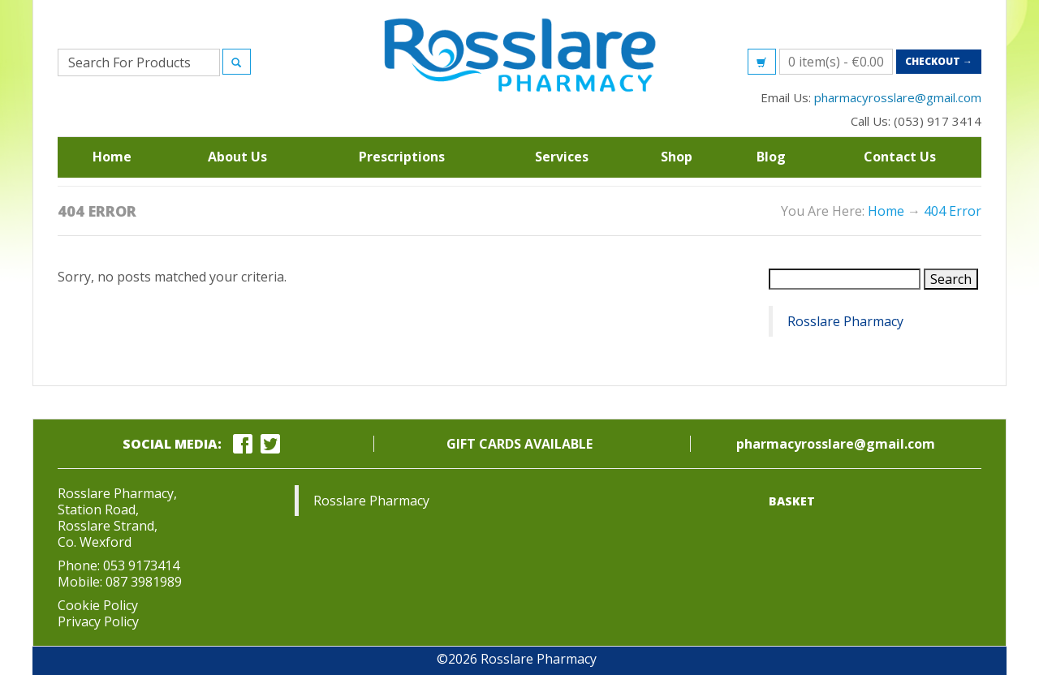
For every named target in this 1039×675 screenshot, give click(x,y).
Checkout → (938, 61)
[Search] (236, 62)
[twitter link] (273, 444)
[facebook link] (245, 444)
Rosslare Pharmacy (845, 321)
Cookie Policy (98, 605)
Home (886, 211)
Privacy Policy (98, 621)
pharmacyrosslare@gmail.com (897, 97)
